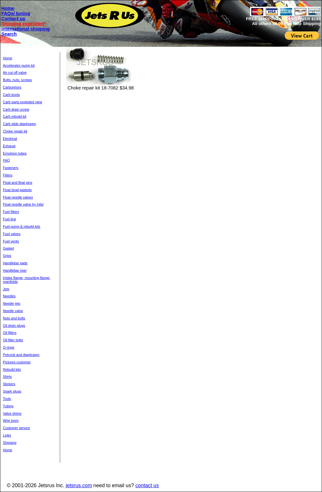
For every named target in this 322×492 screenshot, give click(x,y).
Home (7, 8)
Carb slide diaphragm (19, 124)
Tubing (8, 406)
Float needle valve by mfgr (23, 204)
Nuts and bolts (14, 318)
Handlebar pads (15, 263)
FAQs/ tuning (15, 13)
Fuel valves (12, 234)
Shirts (7, 376)
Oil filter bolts (13, 340)
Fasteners (10, 168)
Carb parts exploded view (22, 102)
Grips (7, 256)
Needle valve (13, 311)
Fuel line (9, 219)
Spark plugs (12, 391)
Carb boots (11, 95)
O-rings (8, 347)
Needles (9, 296)
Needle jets (11, 303)
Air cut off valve (15, 72)
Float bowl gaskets (17, 190)
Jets (6, 289)
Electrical (10, 138)
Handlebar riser (15, 270)
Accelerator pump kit (19, 65)
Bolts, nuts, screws (17, 80)
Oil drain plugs (14, 325)
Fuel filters (11, 212)
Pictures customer (17, 362)
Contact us (13, 18)
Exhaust (9, 146)
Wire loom (11, 420)
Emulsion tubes (15, 153)
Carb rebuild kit (14, 116)
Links (7, 435)
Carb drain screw (16, 109)
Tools (7, 399)
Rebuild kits (12, 369)
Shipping (9, 443)
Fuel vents (11, 241)
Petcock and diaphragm (21, 355)
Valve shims (12, 413)
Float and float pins (17, 182)
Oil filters (9, 333)
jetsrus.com (79, 485)
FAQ (6, 160)
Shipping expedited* (23, 23)
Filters (7, 175)
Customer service (16, 428)
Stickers (9, 384)
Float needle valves (18, 197)
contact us (147, 485)
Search (9, 34)
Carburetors (12, 87)
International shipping (25, 28)
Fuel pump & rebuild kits (21, 226)
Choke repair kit (15, 131)
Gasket (8, 248)
